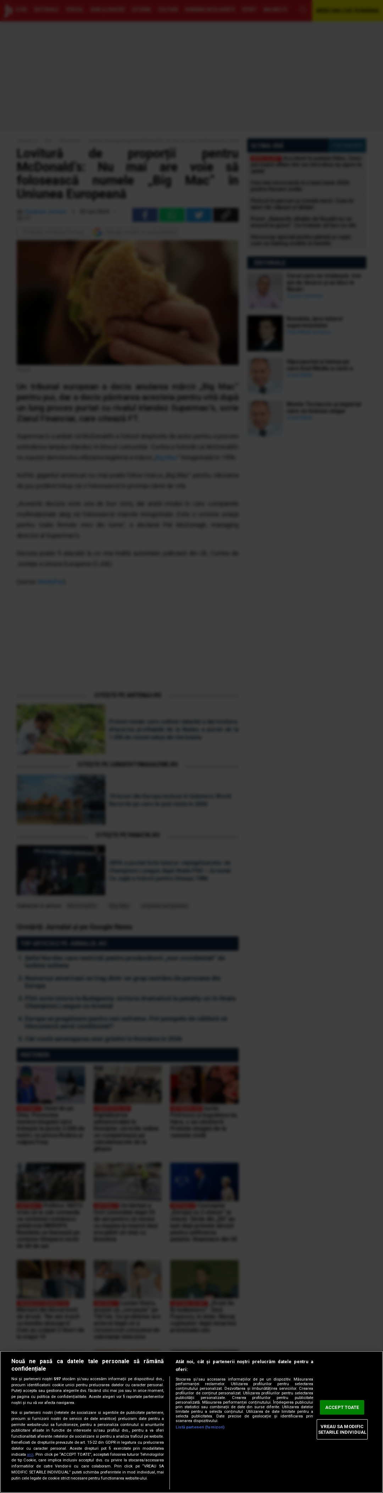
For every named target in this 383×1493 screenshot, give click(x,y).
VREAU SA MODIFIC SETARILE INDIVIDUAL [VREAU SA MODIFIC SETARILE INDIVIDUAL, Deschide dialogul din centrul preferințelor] (342, 1429)
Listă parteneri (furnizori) (200, 1427)
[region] (191, 1422)
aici (30, 1454)
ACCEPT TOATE (342, 1407)
